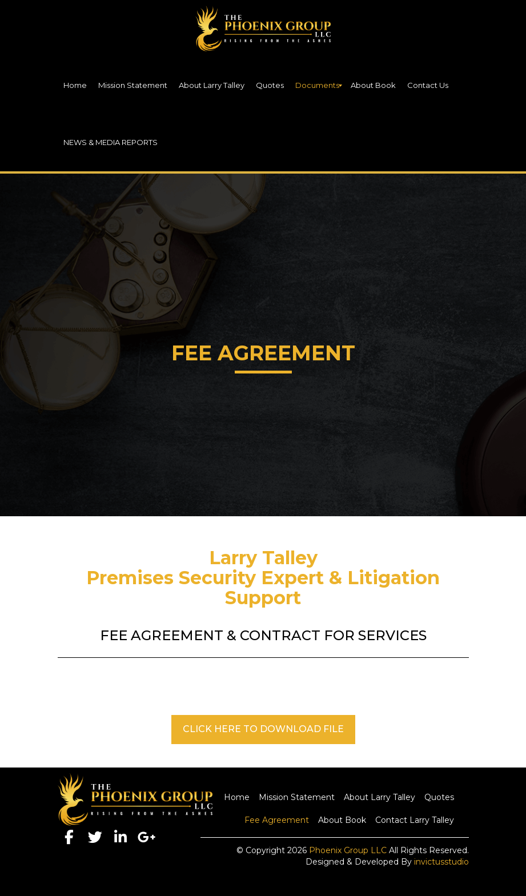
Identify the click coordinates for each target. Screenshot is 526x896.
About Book (342, 820)
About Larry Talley (379, 797)
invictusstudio (441, 862)
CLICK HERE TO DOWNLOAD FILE (263, 729)
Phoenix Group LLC (348, 850)
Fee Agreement (276, 820)
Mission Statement (297, 797)
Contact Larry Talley (414, 820)
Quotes (439, 797)
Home (237, 797)
